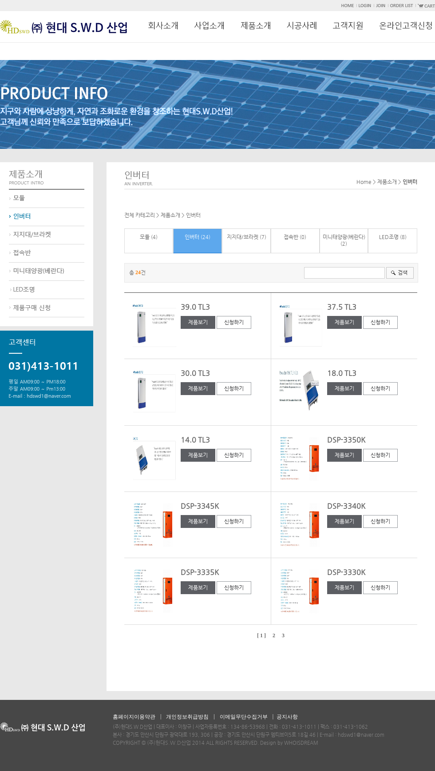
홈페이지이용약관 (134, 717)
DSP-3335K (200, 572)
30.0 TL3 (195, 373)
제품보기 (198, 322)
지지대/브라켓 (242, 237)
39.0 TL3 (195, 307)
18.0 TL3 (341, 373)
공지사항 (287, 717)
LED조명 (389, 237)
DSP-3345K (200, 506)
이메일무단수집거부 (244, 717)
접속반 (291, 237)
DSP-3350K (346, 439)
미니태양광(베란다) (344, 237)
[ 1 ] (261, 635)
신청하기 (234, 322)
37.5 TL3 (341, 307)
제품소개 (170, 215)
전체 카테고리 (139, 215)
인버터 (193, 215)
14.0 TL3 (195, 439)
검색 (402, 272)
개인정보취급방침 (187, 717)
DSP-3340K (346, 506)
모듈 (145, 237)
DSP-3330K (346, 572)
